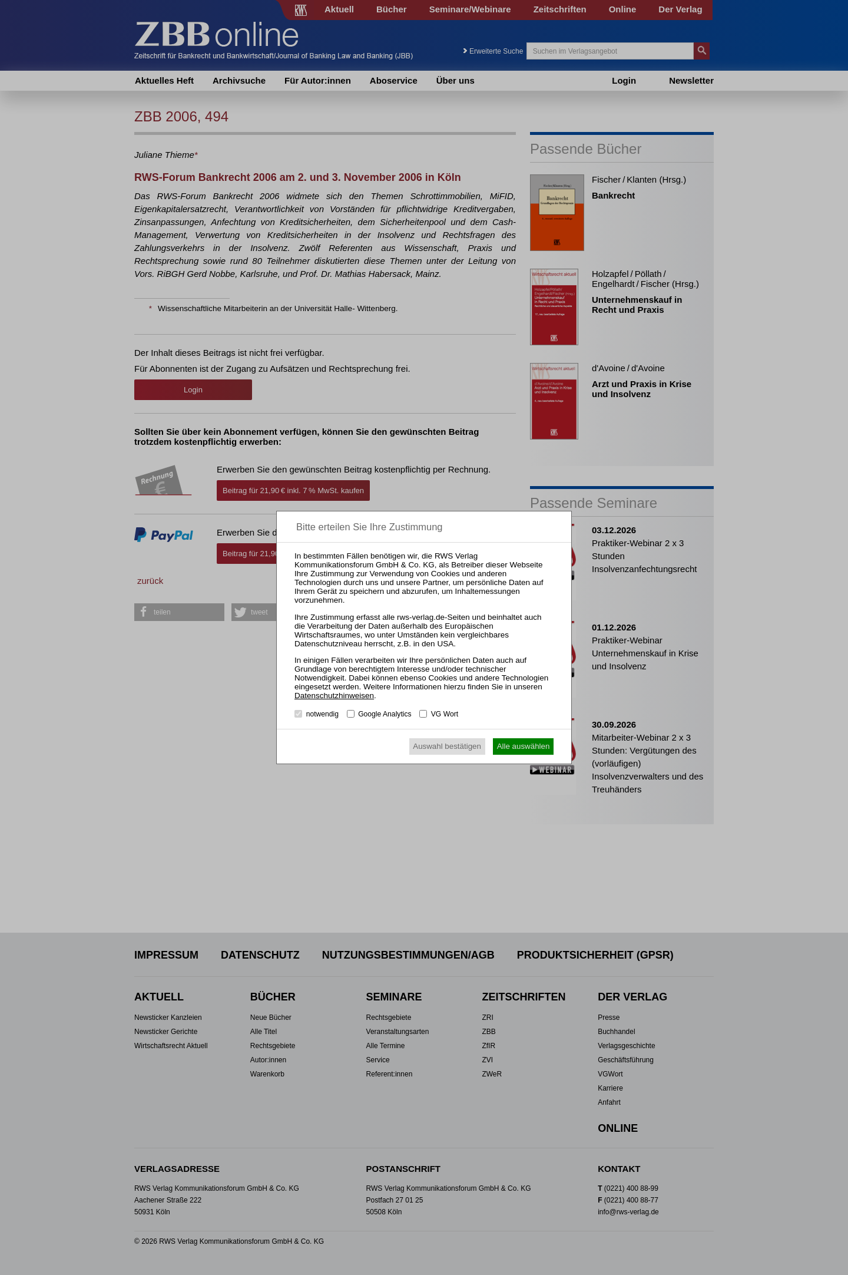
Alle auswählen (523, 746)
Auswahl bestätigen (447, 746)
